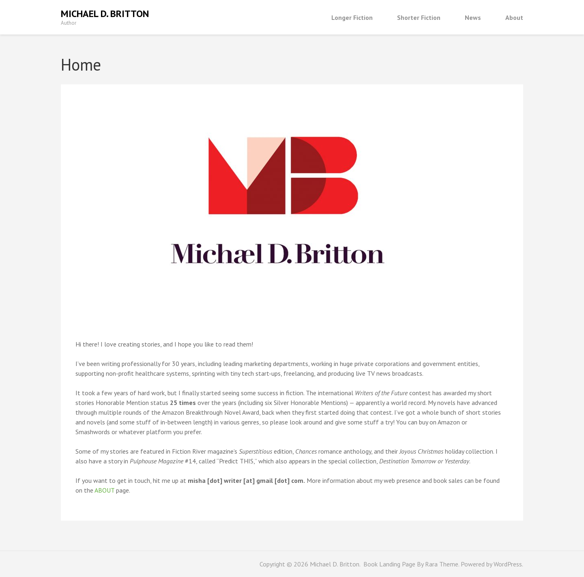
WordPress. (508, 564)
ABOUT (104, 490)
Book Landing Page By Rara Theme (410, 564)
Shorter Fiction (418, 17)
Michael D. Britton (105, 13)
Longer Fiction (352, 17)
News (473, 17)
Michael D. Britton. (336, 564)
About (514, 17)
